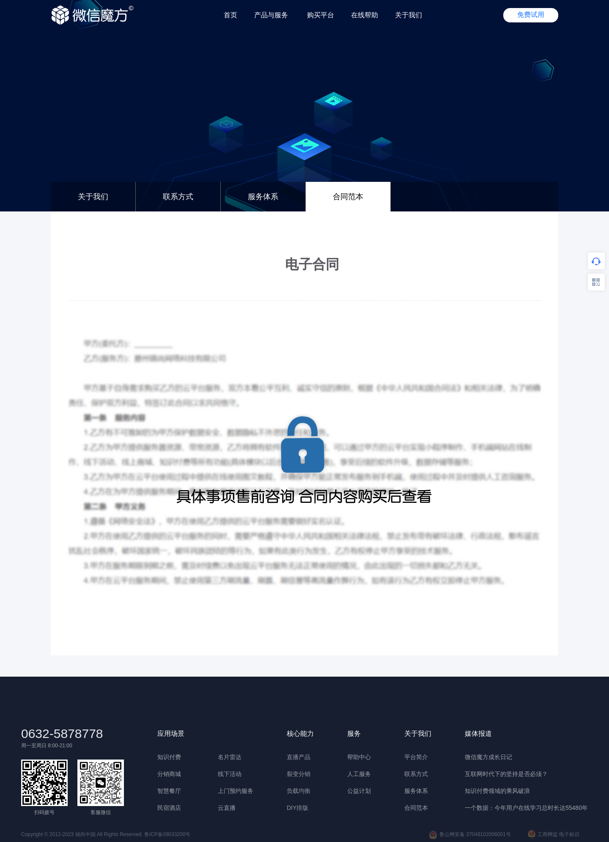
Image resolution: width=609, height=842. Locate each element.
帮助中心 (359, 757)
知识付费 (169, 757)
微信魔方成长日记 (488, 757)
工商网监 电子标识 (553, 835)
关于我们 (408, 15)
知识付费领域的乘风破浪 (497, 790)
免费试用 (530, 14)
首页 (230, 15)
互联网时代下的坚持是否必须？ (506, 774)
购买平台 (320, 15)
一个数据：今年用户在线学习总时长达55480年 (526, 807)
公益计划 (359, 790)
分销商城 (169, 774)
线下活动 (229, 774)
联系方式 (178, 196)
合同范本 (416, 807)
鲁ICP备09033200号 (167, 834)
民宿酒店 (169, 807)
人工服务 (359, 774)
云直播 (227, 807)
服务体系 (263, 196)
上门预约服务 (235, 790)
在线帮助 (364, 15)
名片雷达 (229, 757)
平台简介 (416, 757)
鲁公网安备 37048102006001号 (470, 835)
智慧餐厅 (169, 790)
